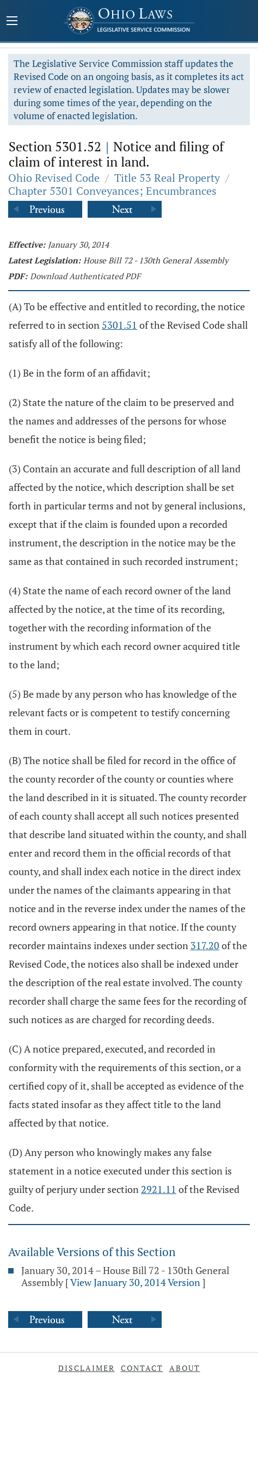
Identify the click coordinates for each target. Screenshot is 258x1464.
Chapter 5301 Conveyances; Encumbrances (112, 190)
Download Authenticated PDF (85, 275)
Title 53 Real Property (167, 177)
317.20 (205, 945)
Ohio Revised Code (54, 177)
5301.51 (119, 324)
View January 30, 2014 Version (135, 1282)
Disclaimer (86, 1368)
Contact (142, 1368)
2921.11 (158, 1189)
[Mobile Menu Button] (12, 21)
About (184, 1368)
